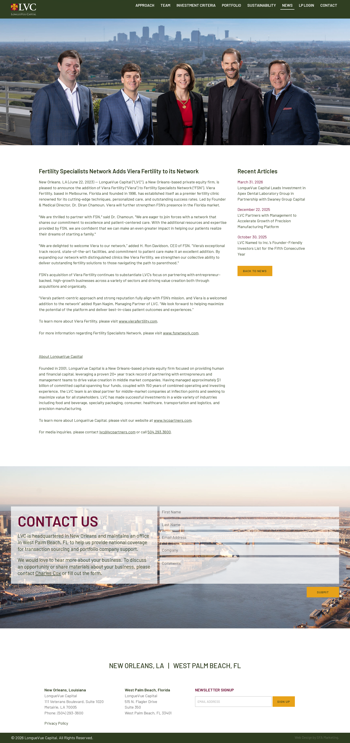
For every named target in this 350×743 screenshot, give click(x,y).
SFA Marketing (327, 737)
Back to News (255, 271)
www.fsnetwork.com (180, 332)
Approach (144, 15)
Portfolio (231, 15)
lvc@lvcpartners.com (117, 431)
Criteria (196, 15)
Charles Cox (48, 573)
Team (165, 15)
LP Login (306, 15)
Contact (328, 15)
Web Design (303, 737)
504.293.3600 (159, 431)
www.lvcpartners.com (173, 420)
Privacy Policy (56, 723)
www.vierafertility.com (138, 321)
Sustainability (261, 15)
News (287, 15)
